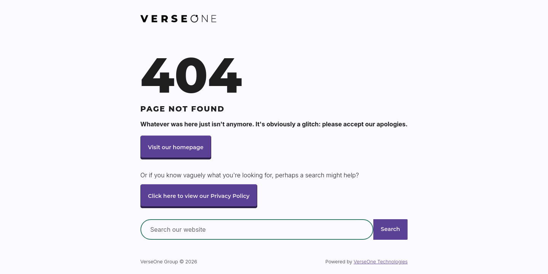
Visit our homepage (176, 147)
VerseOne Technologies (381, 261)
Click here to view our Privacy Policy (199, 196)
